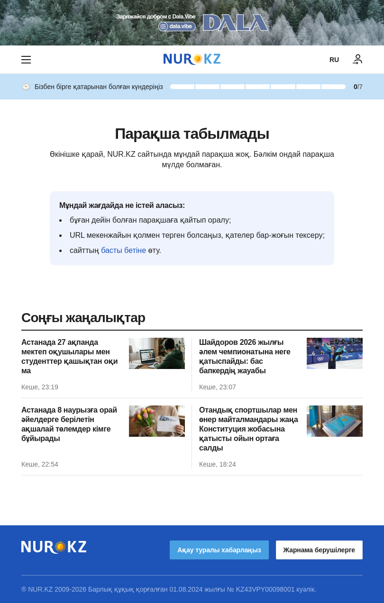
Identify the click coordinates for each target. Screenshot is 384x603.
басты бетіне (123, 250)
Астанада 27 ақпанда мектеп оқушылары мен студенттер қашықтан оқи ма (69, 356)
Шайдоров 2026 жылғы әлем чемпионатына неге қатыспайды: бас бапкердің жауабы (245, 356)
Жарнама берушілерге (319, 550)
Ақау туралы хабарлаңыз (219, 550)
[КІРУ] (357, 59)
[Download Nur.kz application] (192, 22)
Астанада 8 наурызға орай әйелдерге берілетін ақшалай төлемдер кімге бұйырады (69, 424)
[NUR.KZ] (192, 59)
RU (334, 59)
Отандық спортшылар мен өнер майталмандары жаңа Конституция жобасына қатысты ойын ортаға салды (248, 429)
